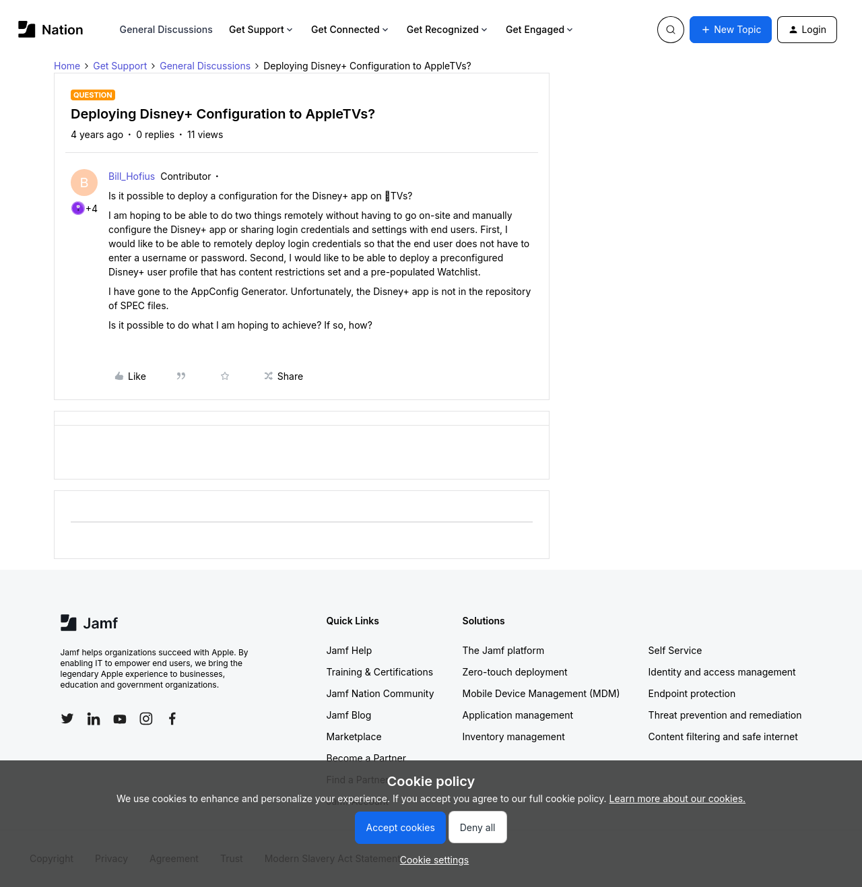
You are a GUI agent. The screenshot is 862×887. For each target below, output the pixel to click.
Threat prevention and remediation (725, 715)
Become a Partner (366, 758)
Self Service (675, 650)
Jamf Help (349, 650)
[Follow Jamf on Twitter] (67, 718)
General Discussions (166, 29)
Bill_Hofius (131, 176)
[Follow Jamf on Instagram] (146, 718)
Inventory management (514, 736)
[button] (731, 29)
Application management (518, 715)
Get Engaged (540, 29)
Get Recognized (448, 29)
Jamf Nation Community (380, 693)
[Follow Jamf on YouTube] (120, 718)
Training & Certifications (380, 672)
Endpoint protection (692, 693)
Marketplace (354, 736)
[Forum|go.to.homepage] (51, 29)
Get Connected (351, 29)
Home (67, 65)
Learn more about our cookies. (677, 798)
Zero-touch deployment (515, 672)
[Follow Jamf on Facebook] (172, 718)
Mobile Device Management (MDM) (541, 693)
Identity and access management (722, 672)
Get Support (262, 29)
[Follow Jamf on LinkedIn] (93, 718)
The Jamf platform (504, 650)
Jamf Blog (349, 715)
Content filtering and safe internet (723, 736)
